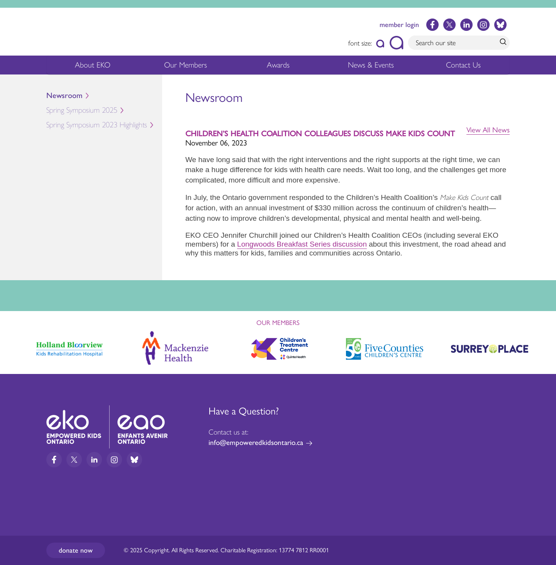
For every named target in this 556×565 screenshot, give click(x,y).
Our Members (185, 67)
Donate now (76, 550)
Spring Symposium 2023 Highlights (96, 124)
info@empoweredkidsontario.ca (255, 442)
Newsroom (64, 95)
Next (542, 347)
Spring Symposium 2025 (104, 111)
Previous (13, 345)
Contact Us (463, 64)
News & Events (375, 67)
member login (399, 24)
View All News (488, 129)
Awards (278, 67)
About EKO (92, 67)
